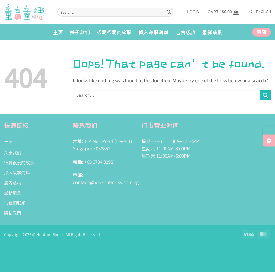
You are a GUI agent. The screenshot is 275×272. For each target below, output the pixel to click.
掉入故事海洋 (17, 172)
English (263, 12)
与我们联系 (15, 203)
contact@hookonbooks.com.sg (106, 182)
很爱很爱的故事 (114, 32)
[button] (193, 12)
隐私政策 (12, 213)
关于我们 (80, 32)
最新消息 (212, 32)
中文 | (251, 12)
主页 (58, 32)
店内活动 (185, 32)
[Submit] (168, 12)
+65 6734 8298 (98, 161)
